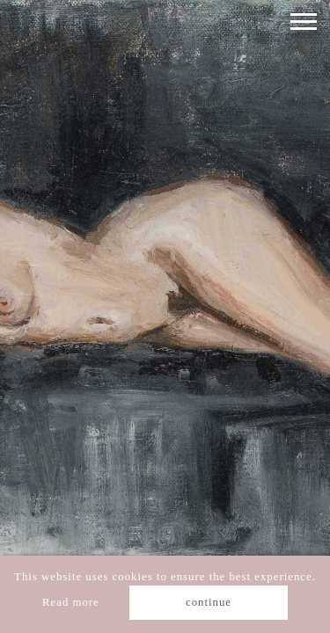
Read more (70, 602)
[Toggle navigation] (303, 21)
